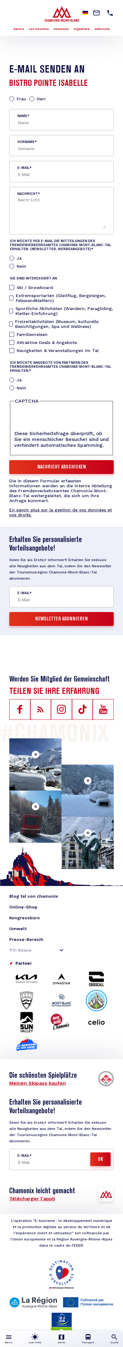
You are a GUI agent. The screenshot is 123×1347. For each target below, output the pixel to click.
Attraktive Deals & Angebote (47, 342)
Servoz (18, 29)
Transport (88, 1342)
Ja (19, 258)
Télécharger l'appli (32, 1199)
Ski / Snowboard (35, 287)
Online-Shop (23, 906)
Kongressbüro (24, 917)
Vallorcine (102, 29)
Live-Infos (34, 1342)
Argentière (82, 29)
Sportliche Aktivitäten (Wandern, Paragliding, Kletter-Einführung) (64, 311)
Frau (21, 98)
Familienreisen (32, 334)
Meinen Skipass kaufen (37, 1083)
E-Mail (23, 168)
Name (22, 116)
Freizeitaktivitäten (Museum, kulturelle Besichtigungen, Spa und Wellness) (57, 324)
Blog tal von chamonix (33, 896)
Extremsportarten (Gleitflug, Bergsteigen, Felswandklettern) (61, 298)
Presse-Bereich (26, 939)
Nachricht (27, 194)
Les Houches (39, 29)
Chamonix (61, 29)
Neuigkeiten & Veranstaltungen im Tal (58, 350)
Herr (41, 98)
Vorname (26, 142)
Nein (21, 266)
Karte (61, 1342)
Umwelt (18, 928)
